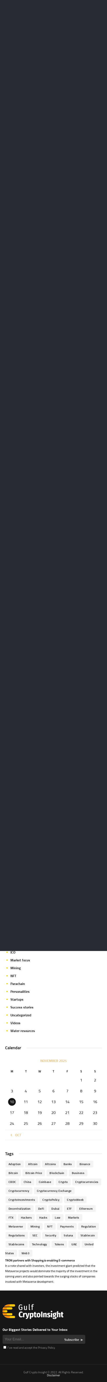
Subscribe (71, 1339)
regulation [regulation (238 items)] (88, 1226)
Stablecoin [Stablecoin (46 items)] (88, 1235)
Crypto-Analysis (22, 905)
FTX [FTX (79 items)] (11, 1217)
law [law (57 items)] (57, 1217)
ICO (13, 952)
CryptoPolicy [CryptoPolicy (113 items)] (50, 1199)
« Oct (15, 1135)
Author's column (22, 881)
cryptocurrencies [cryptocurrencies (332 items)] (86, 1182)
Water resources (22, 1030)
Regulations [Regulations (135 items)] (17, 1235)
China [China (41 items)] (27, 1182)
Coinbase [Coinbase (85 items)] (45, 1182)
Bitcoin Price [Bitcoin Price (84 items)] (33, 1173)
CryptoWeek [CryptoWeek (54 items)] (75, 1199)
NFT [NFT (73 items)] (49, 1226)
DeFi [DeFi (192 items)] (41, 1208)
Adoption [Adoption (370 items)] (15, 1164)
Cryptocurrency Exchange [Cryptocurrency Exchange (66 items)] (54, 1190)
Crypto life (18, 897)
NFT (13, 975)
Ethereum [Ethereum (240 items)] (86, 1208)
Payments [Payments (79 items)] (67, 1226)
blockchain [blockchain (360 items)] (56, 1173)
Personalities (20, 991)
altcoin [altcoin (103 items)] (33, 1164)
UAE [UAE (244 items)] (74, 1244)
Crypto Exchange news (27, 889)
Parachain (17, 983)
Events (15, 928)
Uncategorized (20, 1015)
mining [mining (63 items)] (35, 1226)
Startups (16, 999)
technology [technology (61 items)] (39, 1244)
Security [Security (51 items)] (50, 1235)
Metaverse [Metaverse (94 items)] (16, 1226)
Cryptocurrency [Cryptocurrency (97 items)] (19, 1190)
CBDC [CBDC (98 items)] (12, 1182)
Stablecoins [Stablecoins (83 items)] (17, 1244)
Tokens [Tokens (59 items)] (59, 1244)
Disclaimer (53, 1375)
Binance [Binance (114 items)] (85, 1164)
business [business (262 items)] (78, 1173)
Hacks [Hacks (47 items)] (43, 1217)
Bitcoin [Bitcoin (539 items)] (13, 1173)
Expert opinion (21, 936)
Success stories (21, 1007)
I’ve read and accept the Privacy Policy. (29, 1347)
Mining (15, 967)
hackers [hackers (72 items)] (26, 1217)
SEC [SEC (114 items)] (35, 1235)
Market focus (20, 960)
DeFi (13, 920)
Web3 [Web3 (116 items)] (26, 1253)
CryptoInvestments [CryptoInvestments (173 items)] (22, 1199)
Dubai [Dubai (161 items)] (55, 1208)
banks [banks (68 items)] (68, 1164)
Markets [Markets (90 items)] (73, 1217)
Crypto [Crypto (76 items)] (63, 1182)
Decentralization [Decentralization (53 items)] (20, 1208)
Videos (15, 1022)
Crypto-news (20, 913)
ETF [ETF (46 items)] (69, 1208)
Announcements (22, 873)
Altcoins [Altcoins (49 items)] (50, 1164)
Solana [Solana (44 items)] (68, 1235)
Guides (15, 944)
